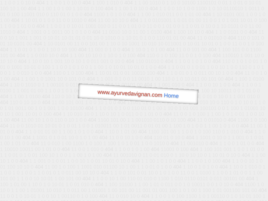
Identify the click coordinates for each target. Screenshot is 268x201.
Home (171, 95)
